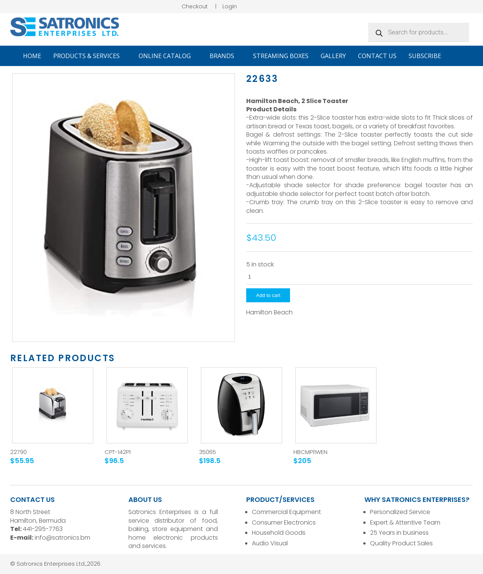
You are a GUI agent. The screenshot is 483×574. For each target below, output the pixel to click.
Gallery (333, 56)
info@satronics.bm (62, 537)
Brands (225, 56)
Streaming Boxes (281, 56)
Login (229, 6)
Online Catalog (168, 56)
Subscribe (425, 56)
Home (32, 56)
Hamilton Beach (269, 312)
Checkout (195, 6)
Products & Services (90, 56)
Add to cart (268, 295)
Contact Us (377, 56)
